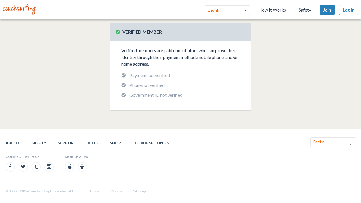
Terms (94, 191)
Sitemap (139, 191)
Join (327, 9)
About (13, 142)
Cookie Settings (150, 142)
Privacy (116, 191)
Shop (115, 142)
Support (67, 142)
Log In (349, 9)
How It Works (272, 9)
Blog (93, 142)
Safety (305, 9)
